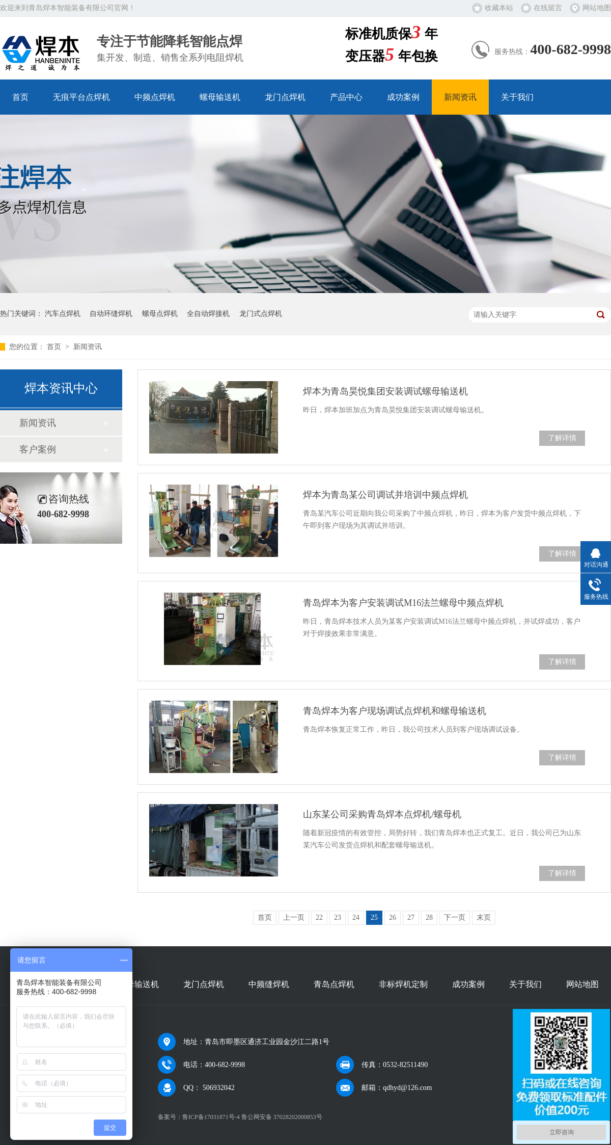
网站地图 (596, 8)
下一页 (454, 917)
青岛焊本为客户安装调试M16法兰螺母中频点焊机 (403, 603)
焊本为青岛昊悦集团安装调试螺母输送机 (385, 391)
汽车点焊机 (62, 313)
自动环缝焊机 (111, 313)
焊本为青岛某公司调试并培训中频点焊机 (385, 495)
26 (392, 917)
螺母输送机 (220, 97)
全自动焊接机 (208, 313)
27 (410, 917)
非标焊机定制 (403, 984)
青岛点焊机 (334, 984)
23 (337, 917)
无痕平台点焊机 (81, 97)
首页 (20, 97)
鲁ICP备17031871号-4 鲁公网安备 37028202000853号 (252, 1117)
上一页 (293, 917)
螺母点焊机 (160, 313)
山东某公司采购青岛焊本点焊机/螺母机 (382, 814)
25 (374, 917)
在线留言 (548, 8)
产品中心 (346, 97)
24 (355, 917)
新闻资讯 (460, 97)
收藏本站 (499, 8)
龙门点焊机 (285, 97)
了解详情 (562, 438)
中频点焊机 (154, 97)
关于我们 (517, 97)
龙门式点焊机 (260, 313)
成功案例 (403, 97)
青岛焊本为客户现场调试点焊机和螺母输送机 (394, 711)
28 (429, 917)
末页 (484, 917)
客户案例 (37, 449)
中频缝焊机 (268, 984)
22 (319, 917)
